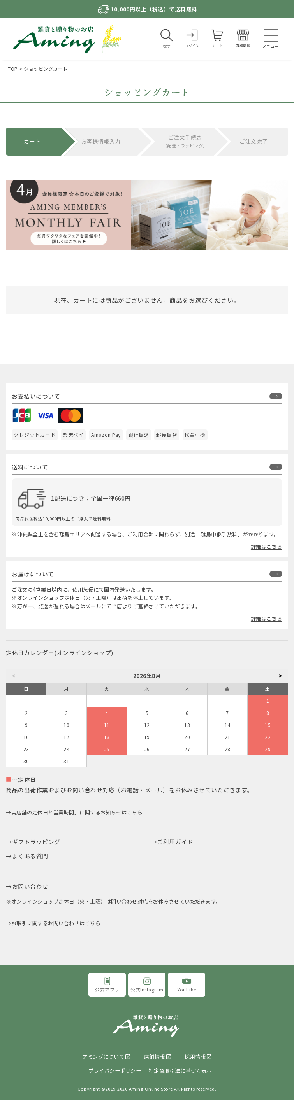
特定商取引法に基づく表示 (180, 1070)
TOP (13, 68)
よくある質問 (30, 856)
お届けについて (33, 574)
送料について (30, 467)
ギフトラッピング (36, 841)
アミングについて (103, 1056)
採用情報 (195, 1056)
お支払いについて (36, 396)
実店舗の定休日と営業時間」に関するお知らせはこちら (77, 812)
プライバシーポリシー (114, 1070)
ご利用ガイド (175, 841)
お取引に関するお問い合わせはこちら (56, 923)
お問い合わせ (30, 886)
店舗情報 (154, 1056)
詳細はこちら (266, 546)
